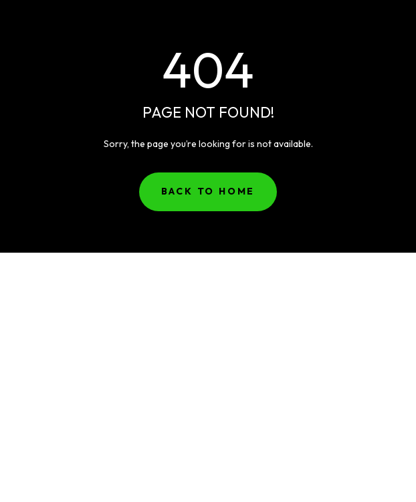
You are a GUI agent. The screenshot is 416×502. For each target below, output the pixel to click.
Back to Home (208, 191)
